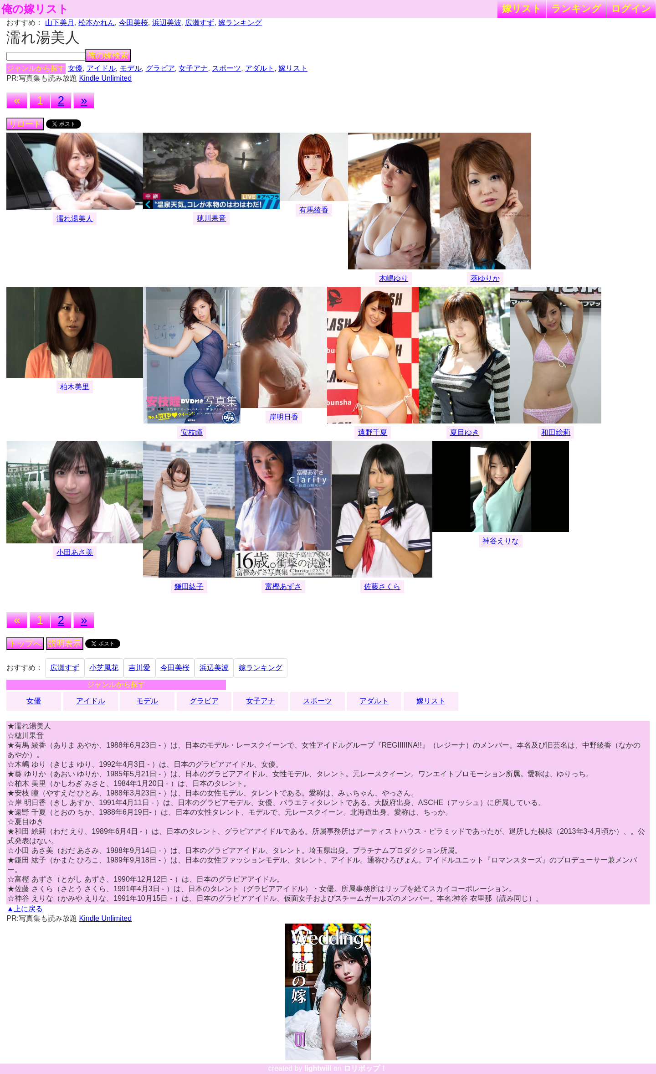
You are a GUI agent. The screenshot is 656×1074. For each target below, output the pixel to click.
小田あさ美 (74, 552)
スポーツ (226, 68)
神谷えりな (500, 541)
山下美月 (59, 22)
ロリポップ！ (365, 1068)
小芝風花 (103, 667)
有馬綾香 (313, 210)
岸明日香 (283, 417)
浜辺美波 (166, 22)
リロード (25, 124)
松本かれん (96, 22)
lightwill (318, 1068)
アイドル (101, 68)
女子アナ (193, 68)
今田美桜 (133, 22)
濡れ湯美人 (74, 218)
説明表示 (64, 643)
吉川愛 (139, 667)
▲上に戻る (24, 909)
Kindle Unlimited (105, 78)
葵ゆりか (485, 278)
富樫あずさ (283, 586)
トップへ (25, 643)
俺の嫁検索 (107, 55)
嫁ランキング (240, 22)
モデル (131, 68)
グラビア (160, 68)
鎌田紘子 (189, 586)
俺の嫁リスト (35, 9)
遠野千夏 (372, 432)
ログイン (631, 8)
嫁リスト (522, 8)
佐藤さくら (382, 586)
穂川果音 (211, 218)
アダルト (259, 68)
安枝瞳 (192, 432)
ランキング (576, 8)
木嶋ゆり (393, 278)
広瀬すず (199, 22)
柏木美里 (74, 387)
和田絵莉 (555, 432)
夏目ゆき (464, 432)
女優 (75, 68)
